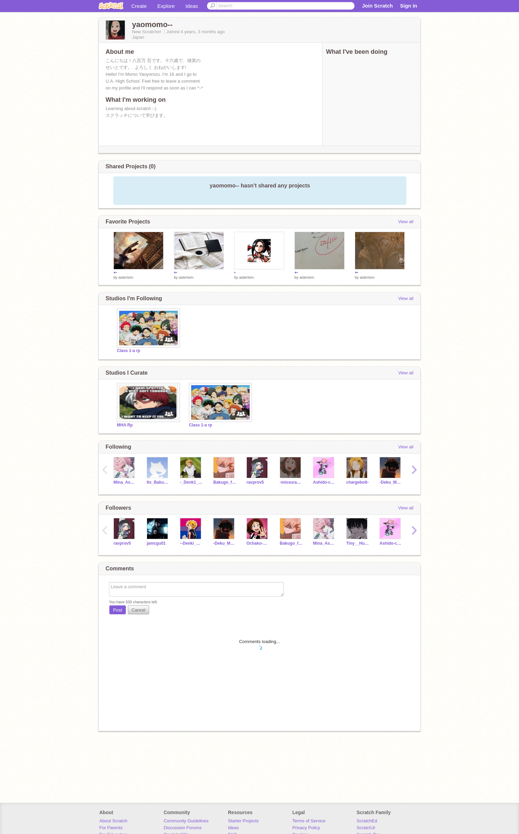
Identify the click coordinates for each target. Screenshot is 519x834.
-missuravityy (291, 482)
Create (139, 6)
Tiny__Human (357, 543)
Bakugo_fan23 (224, 482)
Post (117, 610)
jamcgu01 (156, 543)
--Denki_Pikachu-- (191, 543)
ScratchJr (366, 827)
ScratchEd (367, 820)
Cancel (138, 610)
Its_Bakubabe (158, 482)
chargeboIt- (357, 482)
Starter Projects (243, 820)
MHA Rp (125, 425)
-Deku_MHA (390, 482)
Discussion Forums (183, 827)
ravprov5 (255, 482)
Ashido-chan (324, 482)
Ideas (191, 6)
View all (405, 221)
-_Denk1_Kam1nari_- (191, 482)
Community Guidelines (186, 820)
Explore (166, 6)
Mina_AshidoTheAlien (124, 482)
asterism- (126, 277)
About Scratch (113, 820)
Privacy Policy (306, 827)
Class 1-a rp (128, 350)
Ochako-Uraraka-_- (257, 543)
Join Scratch (377, 6)
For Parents (111, 827)
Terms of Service (309, 820)
